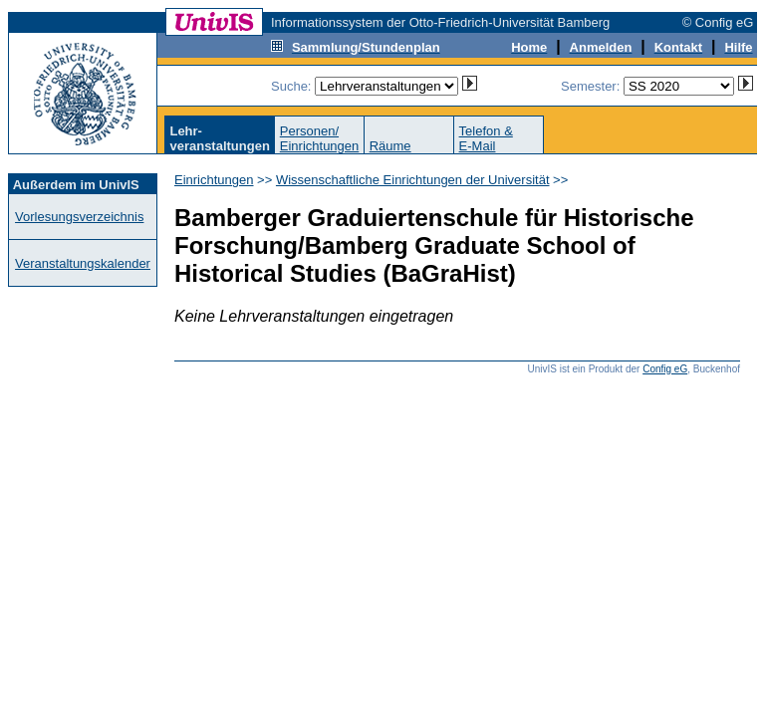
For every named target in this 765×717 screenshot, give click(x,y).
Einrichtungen (214, 179)
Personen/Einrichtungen (320, 138)
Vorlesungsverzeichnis (79, 216)
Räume (390, 145)
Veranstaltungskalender (82, 263)
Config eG (664, 368)
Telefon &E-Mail (486, 138)
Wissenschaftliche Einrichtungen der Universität (413, 179)
